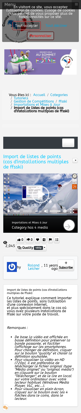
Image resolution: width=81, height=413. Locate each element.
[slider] (27, 211)
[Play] (9, 211)
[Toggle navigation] (68, 142)
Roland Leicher (34, 267)
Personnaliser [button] (40, 36)
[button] (40, 194)
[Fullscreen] (72, 211)
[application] (40, 194)
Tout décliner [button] (56, 26)
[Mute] (46, 211)
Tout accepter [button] (26, 26)
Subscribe (66, 266)
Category (19, 227)
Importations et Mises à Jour (29, 222)
